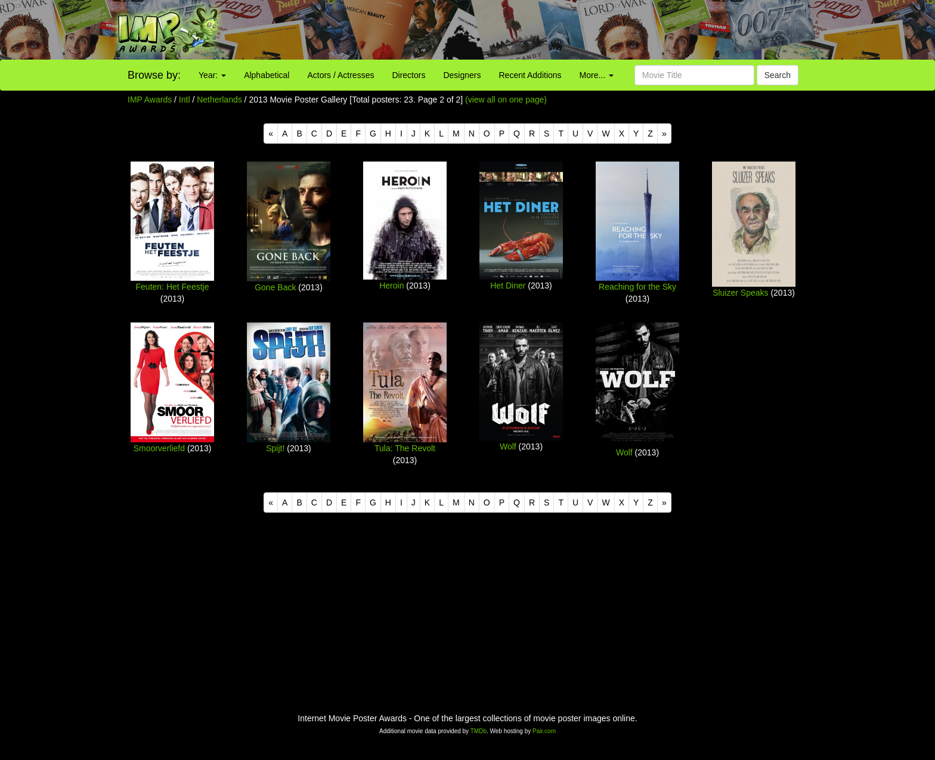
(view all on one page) (506, 99)
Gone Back (275, 287)
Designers (462, 75)
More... (597, 75)
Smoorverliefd (159, 448)
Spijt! (275, 448)
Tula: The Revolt (404, 448)
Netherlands (219, 99)
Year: (212, 75)
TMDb (478, 731)
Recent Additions (530, 75)
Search (777, 75)
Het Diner (507, 285)
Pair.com (544, 731)
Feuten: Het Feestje (172, 286)
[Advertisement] (584, 30)
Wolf (508, 446)
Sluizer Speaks (740, 292)
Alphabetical (266, 75)
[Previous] (271, 133)
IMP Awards (150, 99)
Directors (408, 75)
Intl (184, 99)
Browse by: (154, 75)
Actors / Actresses (340, 75)
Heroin (391, 285)
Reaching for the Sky (637, 286)
